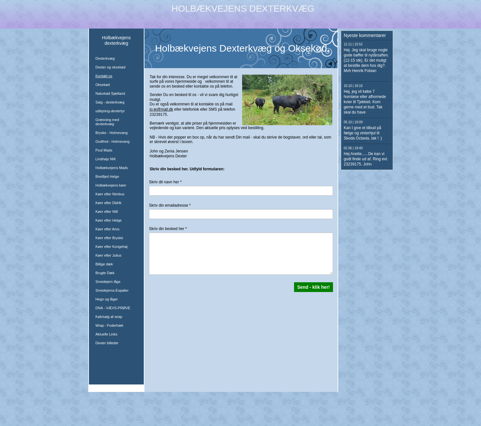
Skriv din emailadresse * (170, 205)
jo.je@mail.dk (161, 109)
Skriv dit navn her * (165, 182)
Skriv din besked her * (168, 228)
